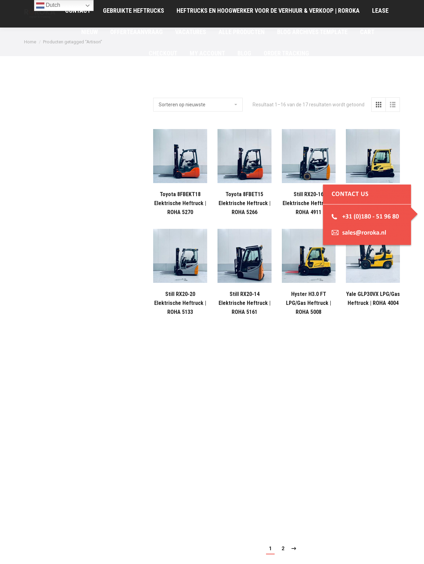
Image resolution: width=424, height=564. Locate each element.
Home (30, 41)
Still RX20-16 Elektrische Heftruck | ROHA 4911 (309, 203)
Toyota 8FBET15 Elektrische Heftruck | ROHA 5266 (245, 203)
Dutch (48, 5)
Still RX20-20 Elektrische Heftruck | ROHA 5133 (180, 303)
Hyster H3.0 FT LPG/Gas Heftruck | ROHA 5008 (308, 303)
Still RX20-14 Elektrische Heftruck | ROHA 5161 (245, 303)
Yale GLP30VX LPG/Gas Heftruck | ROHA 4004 (373, 298)
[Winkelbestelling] (198, 104)
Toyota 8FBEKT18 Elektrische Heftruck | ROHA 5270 (180, 203)
